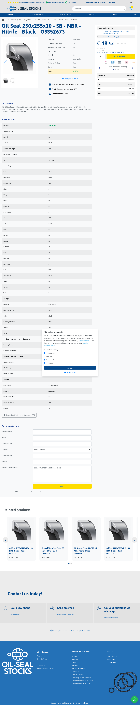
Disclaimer (85, 703)
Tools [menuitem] (135, 15)
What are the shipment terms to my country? (66, 84)
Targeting (49, 356)
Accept (70, 368)
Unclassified (50, 363)
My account (111, 659)
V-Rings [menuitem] (92, 15)
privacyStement (84, 340)
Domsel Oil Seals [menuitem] (66, 15)
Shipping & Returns (78, 668)
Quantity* (5, 461)
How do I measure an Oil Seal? (82, 681)
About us (75, 659)
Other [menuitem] (114, 15)
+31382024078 (41, 665)
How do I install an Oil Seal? (81, 684)
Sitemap (75, 656)
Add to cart (121, 56)
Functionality (50, 360)
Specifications (9, 119)
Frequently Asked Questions (81, 678)
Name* (4, 437)
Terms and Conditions (72, 703)
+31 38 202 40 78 (16, 614)
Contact (74, 662)
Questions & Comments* (10, 467)
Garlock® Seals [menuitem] (37, 15)
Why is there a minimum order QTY (63, 89)
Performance (50, 353)
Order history (111, 662)
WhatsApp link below (111, 618)
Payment (75, 665)
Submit (62, 486)
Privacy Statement (57, 703)
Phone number (7, 455)
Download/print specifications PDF (19, 415)
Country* (5, 449)
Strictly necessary (52, 350)
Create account (112, 656)
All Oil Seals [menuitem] (9, 15)
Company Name (7, 443)
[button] (33, 62)
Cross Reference (77, 674)
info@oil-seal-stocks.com (65, 614)
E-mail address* (7, 431)
